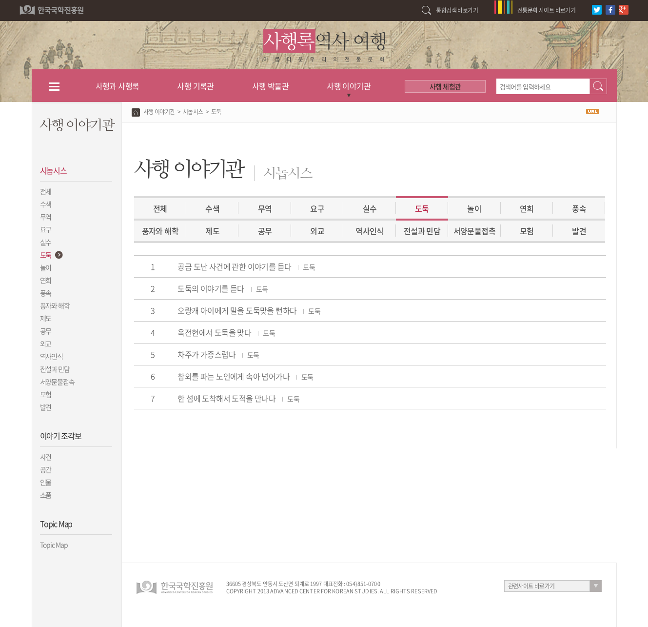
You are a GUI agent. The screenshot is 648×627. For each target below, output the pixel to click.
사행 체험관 (445, 86)
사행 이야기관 (349, 86)
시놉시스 (53, 170)
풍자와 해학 (55, 305)
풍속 (46, 293)
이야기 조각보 (60, 436)
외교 (46, 343)
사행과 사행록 (117, 86)
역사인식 (51, 356)
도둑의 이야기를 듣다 (222, 288)
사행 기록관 (195, 86)
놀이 (46, 267)
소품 (46, 495)
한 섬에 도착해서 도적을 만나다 (238, 398)
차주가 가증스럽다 (218, 354)
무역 (46, 217)
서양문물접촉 (474, 231)
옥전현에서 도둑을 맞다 (226, 332)
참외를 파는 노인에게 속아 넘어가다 (245, 376)
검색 (598, 86)
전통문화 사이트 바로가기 (546, 10)
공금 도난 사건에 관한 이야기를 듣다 (246, 266)
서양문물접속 (57, 381)
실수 (46, 242)
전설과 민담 (55, 369)
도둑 (46, 255)
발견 (46, 407)
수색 (46, 204)
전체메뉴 (54, 86)
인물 (46, 482)
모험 (46, 394)
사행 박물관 (270, 86)
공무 (46, 331)
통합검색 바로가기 (457, 10)
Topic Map (56, 523)
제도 (46, 318)
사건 (46, 457)
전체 (46, 191)
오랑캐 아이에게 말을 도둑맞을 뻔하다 (248, 310)
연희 (46, 280)
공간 (46, 469)
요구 (46, 229)
